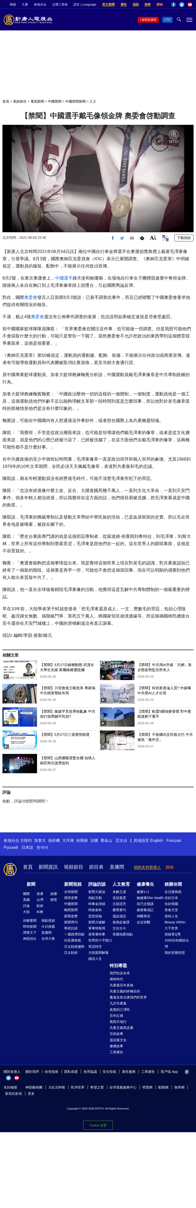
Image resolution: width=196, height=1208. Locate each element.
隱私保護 (71, 1072)
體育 (53, 900)
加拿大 (40, 840)
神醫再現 (143, 916)
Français (173, 840)
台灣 (40, 900)
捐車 (147, 4)
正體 (55, 4)
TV (168, 19)
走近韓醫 (143, 922)
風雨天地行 (118, 1022)
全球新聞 (71, 892)
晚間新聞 (71, 910)
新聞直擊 (71, 916)
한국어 (42, 847)
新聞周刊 (71, 922)
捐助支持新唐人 (147, 867)
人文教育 (121, 884)
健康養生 (145, 884)
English (156, 840)
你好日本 (171, 898)
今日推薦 (48, 926)
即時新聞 (30, 926)
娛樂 (53, 894)
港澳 (40, 894)
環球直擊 (71, 898)
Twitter (181, 4)
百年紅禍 (116, 1016)
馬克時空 (95, 946)
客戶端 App (169, 1072)
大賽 (25, 4)
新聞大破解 (96, 922)
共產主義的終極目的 (125, 991)
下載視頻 (184, 238)
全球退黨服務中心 (122, 1087)
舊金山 (106, 840)
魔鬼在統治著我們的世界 (128, 997)
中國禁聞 (54, 101)
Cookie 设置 (98, 1125)
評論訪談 (97, 884)
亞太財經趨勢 (74, 946)
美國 (26, 900)
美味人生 (171, 916)
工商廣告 (116, 1052)
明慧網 (147, 1087)
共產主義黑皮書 (121, 1028)
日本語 (27, 847)
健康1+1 (143, 892)
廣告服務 (129, 1072)
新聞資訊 (48, 867)
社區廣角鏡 (72, 940)
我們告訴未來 (120, 973)
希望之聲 (97, 1087)
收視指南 (51, 1072)
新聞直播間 (149, 19)
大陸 (26, 912)
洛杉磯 (54, 840)
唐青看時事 (96, 934)
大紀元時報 (56, 1087)
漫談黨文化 (118, 1040)
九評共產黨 (118, 1003)
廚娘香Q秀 (173, 934)
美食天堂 (171, 910)
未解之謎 (119, 892)
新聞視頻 (73, 884)
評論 (26, 906)
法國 (94, 840)
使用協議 (90, 1072)
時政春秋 (95, 910)
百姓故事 (116, 1034)
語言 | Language (84, 4)
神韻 (13, 4)
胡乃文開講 (145, 904)
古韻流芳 (119, 904)
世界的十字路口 (100, 940)
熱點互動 (95, 898)
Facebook (173, 4)
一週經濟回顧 (74, 934)
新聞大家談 (96, 892)
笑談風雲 (119, 898)
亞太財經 (71, 953)
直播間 (117, 867)
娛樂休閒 (173, 884)
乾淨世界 (77, 1087)
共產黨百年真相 (121, 985)
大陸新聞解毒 (98, 953)
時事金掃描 (96, 904)
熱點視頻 (48, 920)
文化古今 (119, 928)
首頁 (5, 101)
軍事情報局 (96, 928)
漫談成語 (119, 916)
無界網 (179, 1087)
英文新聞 (108, 4)
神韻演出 (30, 939)
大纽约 (26, 840)
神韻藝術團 (33, 1087)
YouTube (190, 4)
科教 (40, 912)
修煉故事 (116, 1046)
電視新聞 (37, 101)
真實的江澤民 (120, 1009)
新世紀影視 (13, 1094)
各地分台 (40, 4)
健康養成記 (145, 910)
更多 (31, 1094)
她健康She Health (150, 898)
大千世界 (171, 928)
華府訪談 (71, 928)
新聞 (31, 884)
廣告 (124, 4)
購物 (160, 4)
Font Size (153, 237)
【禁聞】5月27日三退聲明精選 (65, 734)
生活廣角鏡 (173, 892)
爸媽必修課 (121, 922)
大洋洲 (68, 840)
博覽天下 (30, 932)
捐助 (136, 4)
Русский (11, 847)
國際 (26, 894)
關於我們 (32, 1072)
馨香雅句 (119, 910)
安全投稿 (109, 1072)
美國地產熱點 (123, 934)
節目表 (96, 867)
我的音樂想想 (175, 953)
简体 (64, 4)
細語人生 (95, 959)
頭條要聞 (30, 920)
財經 (40, 906)
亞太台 (121, 840)
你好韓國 (171, 904)
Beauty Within (175, 922)
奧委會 (30, 297)
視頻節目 (20, 101)
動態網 (163, 1087)
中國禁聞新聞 (75, 101)
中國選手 (64, 278)
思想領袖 (95, 916)
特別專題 (118, 965)
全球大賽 (48, 939)
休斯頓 (82, 840)
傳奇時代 (116, 979)
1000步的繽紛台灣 (177, 943)
